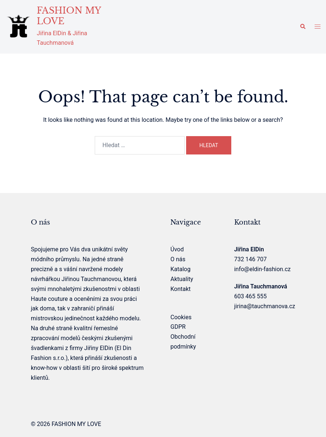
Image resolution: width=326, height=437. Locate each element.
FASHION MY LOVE (69, 15)
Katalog (180, 269)
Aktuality (181, 279)
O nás (177, 259)
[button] (302, 27)
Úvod (177, 249)
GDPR (177, 326)
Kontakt (180, 288)
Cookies (180, 317)
